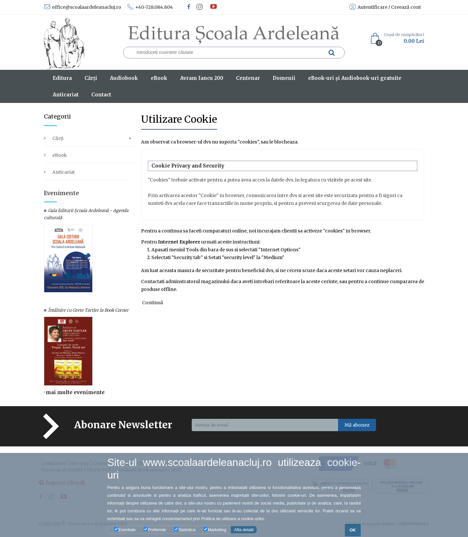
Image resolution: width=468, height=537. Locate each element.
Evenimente (61, 193)
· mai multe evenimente (74, 392)
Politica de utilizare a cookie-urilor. (233, 518)
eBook (59, 155)
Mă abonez (357, 425)
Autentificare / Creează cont (385, 7)
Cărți (57, 138)
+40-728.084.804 (150, 7)
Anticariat (63, 172)
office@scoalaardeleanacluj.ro (82, 7)
